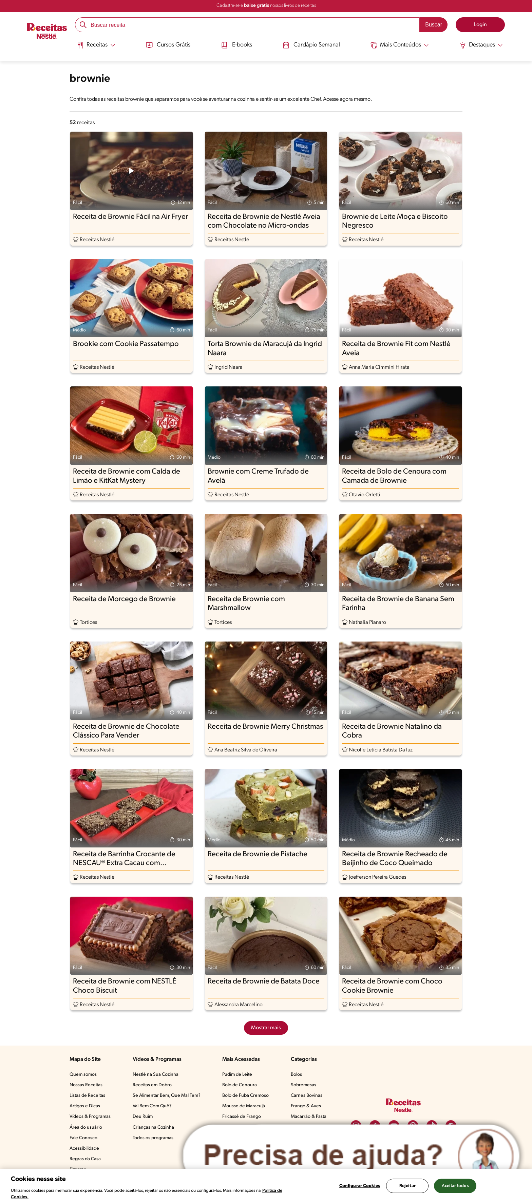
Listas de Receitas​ (87, 1095)
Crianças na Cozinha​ (153, 1127)
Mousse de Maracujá (243, 1106)
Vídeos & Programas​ (90, 1116)
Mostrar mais (266, 1028)
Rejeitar (407, 1186)
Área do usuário (86, 1127)
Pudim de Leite (237, 1074)
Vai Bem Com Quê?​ (152, 1106)
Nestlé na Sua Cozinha (155, 1074)
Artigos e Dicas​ (85, 1106)
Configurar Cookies (359, 1186)
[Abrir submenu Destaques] (482, 45)
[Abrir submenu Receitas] (95, 45)
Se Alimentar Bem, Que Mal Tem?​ (167, 1095)
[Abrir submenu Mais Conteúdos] (400, 45)
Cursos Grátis (167, 45)
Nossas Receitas (86, 1085)
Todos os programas (153, 1138)
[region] (266, 1186)
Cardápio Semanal (311, 45)
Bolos (296, 1074)
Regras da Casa (85, 1159)
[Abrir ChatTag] (351, 1155)
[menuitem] (95, 47)
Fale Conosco (83, 1138)
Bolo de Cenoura (239, 1085)
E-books (236, 45)
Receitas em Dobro (152, 1085)
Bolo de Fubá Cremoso (245, 1095)
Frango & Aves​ (306, 1106)
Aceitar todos (455, 1186)
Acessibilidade (84, 1148)
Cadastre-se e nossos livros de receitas (266, 5)
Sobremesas (303, 1085)
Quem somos (83, 1074)
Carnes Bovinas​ (306, 1095)
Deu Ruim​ (143, 1116)
